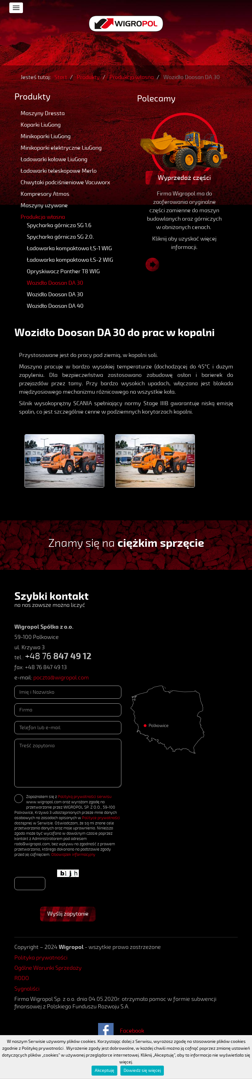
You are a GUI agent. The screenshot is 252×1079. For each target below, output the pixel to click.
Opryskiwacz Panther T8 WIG (63, 271)
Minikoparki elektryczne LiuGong (60, 147)
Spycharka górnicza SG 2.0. (60, 236)
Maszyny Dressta (42, 113)
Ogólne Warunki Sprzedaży (48, 967)
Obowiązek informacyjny (73, 854)
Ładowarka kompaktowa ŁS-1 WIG (69, 248)
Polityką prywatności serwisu (84, 796)
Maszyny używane (44, 205)
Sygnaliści (26, 988)
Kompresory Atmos (44, 193)
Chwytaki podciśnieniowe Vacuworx (65, 182)
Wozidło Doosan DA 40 (55, 306)
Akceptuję (104, 1070)
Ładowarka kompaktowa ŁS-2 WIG (70, 259)
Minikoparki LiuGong (45, 136)
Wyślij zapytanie (67, 913)
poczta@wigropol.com (61, 677)
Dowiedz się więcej (142, 1070)
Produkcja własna (42, 216)
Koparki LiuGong (40, 124)
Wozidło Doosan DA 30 (55, 282)
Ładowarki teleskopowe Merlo (58, 170)
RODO (21, 978)
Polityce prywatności (101, 817)
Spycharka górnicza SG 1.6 (59, 225)
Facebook (132, 1030)
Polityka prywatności (40, 957)
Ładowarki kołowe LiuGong (53, 159)
